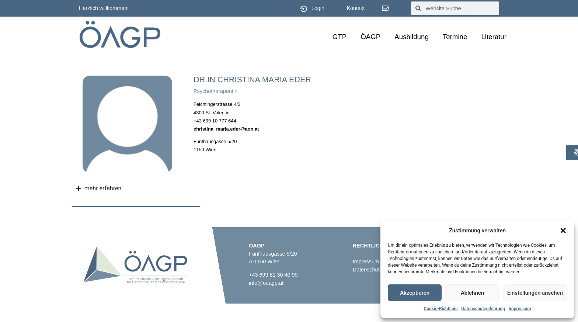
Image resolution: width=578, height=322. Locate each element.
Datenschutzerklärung (483, 308)
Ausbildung (411, 37)
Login (317, 8)
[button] (563, 230)
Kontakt (356, 8)
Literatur (493, 37)
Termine (455, 37)
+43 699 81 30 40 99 (273, 275)
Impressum (520, 308)
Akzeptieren (414, 293)
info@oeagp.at (266, 283)
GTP (339, 37)
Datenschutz (367, 270)
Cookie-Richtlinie (440, 308)
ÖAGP (370, 37)
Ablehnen (472, 293)
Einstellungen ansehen (535, 293)
